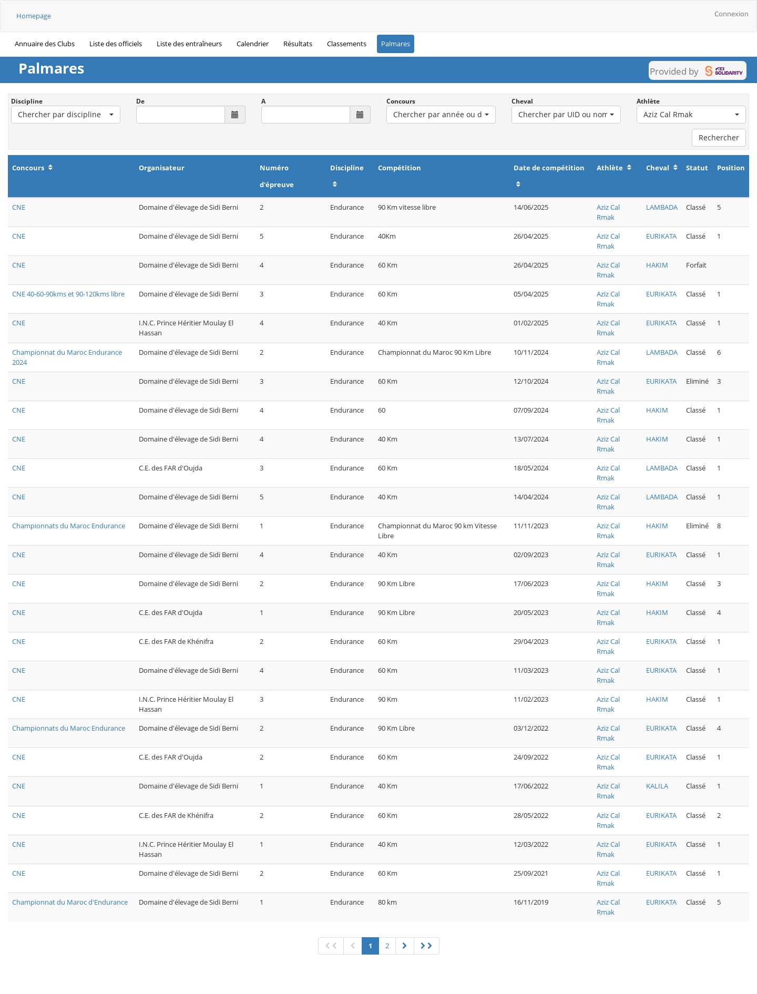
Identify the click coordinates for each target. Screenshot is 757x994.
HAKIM (657, 265)
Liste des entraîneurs (189, 43)
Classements (346, 43)
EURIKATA (661, 236)
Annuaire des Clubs (45, 43)
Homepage (33, 16)
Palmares (395, 43)
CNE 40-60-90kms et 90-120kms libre (68, 294)
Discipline (27, 101)
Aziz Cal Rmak (608, 212)
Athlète (648, 101)
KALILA (657, 786)
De (140, 101)
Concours (400, 101)
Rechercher (719, 137)
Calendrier (253, 43)
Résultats (297, 43)
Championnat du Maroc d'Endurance (70, 902)
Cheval (522, 101)
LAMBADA (662, 207)
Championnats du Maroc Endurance (68, 525)
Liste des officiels (115, 43)
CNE (18, 207)
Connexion (731, 13)
